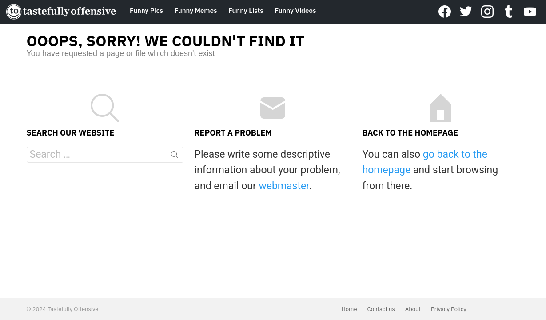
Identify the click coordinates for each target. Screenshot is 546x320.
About (413, 309)
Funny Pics (146, 10)
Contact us (381, 309)
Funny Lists (245, 10)
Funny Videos (295, 10)
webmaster (284, 186)
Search (174, 156)
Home (349, 309)
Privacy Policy (448, 309)
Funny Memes (196, 10)
